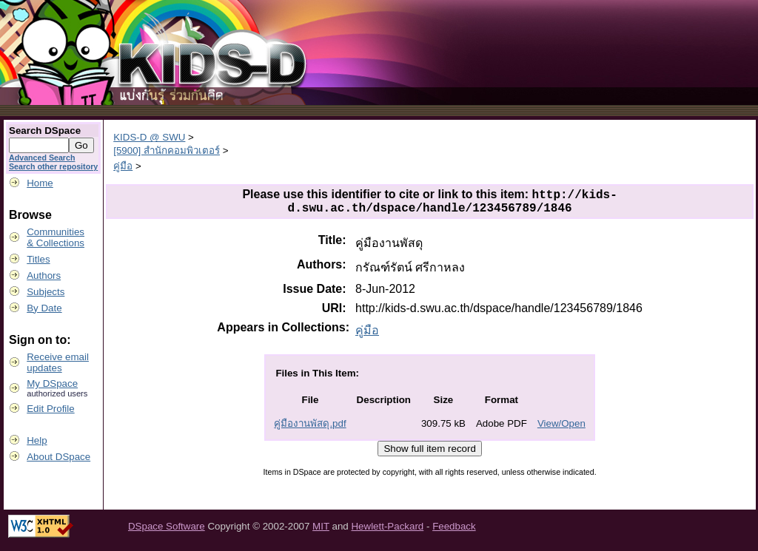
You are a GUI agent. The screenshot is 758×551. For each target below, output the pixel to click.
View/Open (561, 428)
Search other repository (53, 166)
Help (37, 440)
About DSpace (58, 456)
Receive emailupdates (58, 362)
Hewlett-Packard (387, 531)
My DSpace (52, 383)
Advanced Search (42, 157)
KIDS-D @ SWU (149, 137)
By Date (44, 308)
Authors (44, 275)
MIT (320, 531)
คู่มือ (123, 166)
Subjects (45, 291)
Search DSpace (45, 130)
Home (40, 183)
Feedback (454, 531)
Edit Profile (50, 408)
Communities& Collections (55, 237)
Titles (38, 259)
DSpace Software (166, 531)
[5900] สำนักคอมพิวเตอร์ (166, 150)
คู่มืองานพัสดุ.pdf (310, 428)
